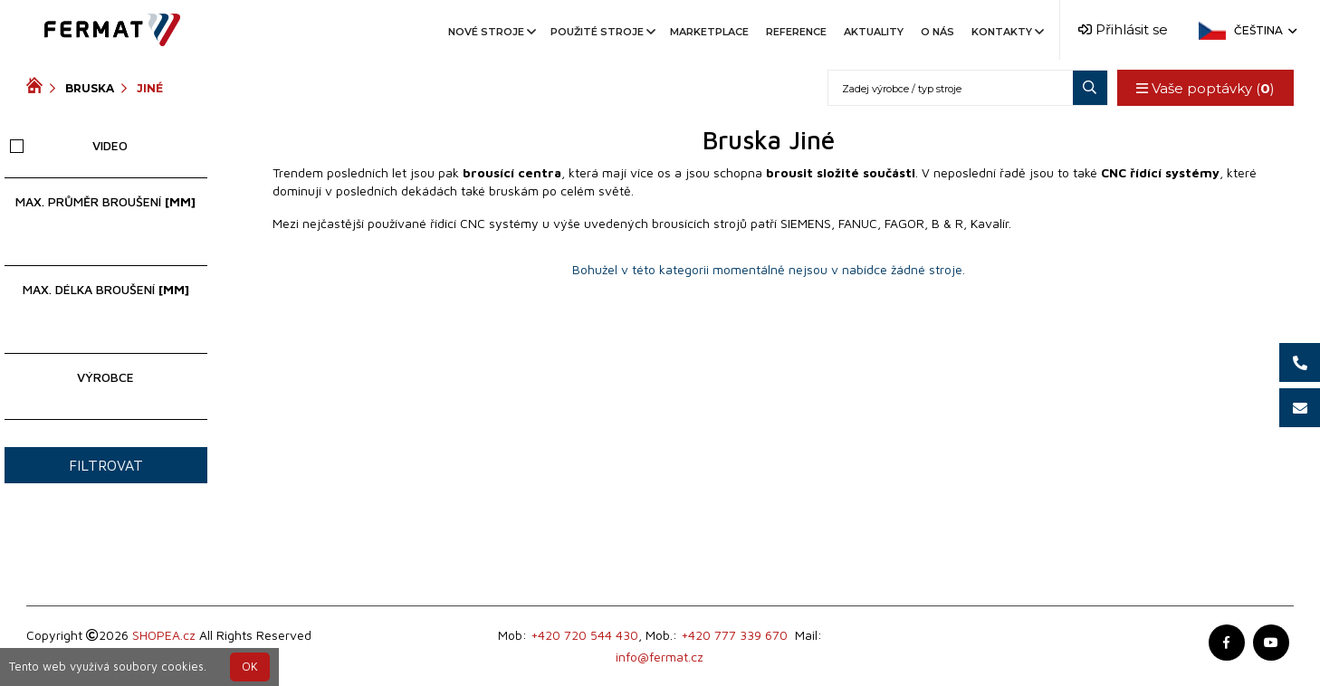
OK (250, 666)
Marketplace (709, 31)
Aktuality (874, 31)
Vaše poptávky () (1205, 88)
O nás (937, 31)
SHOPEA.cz (164, 635)
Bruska (89, 88)
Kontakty (1006, 31)
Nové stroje (490, 31)
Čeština (1264, 30)
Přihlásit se (1123, 29)
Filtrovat (106, 465)
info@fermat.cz (659, 656)
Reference (796, 31)
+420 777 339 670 (734, 635)
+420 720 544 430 (584, 635)
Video (69, 145)
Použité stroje (601, 31)
